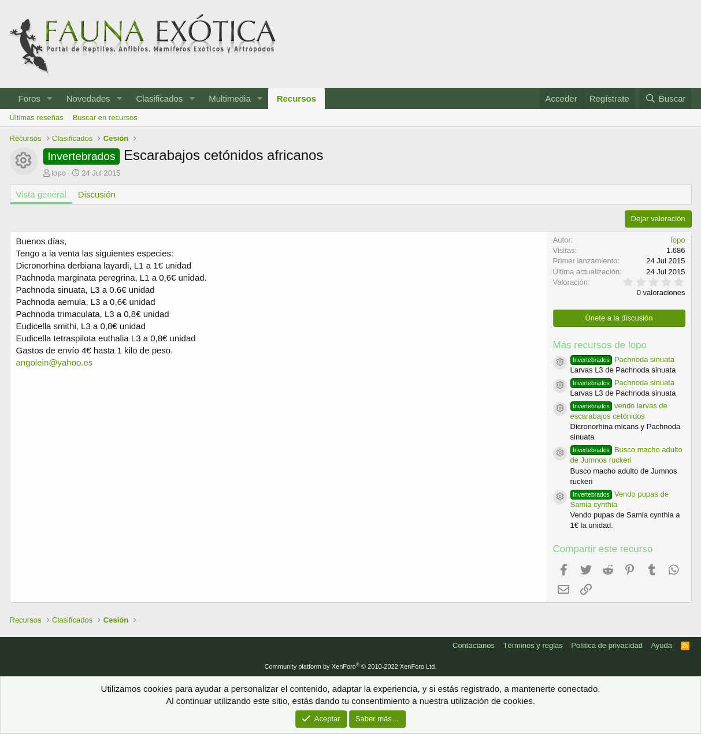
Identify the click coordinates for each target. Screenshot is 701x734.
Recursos (296, 98)
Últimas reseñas (37, 117)
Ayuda (661, 645)
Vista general (41, 194)
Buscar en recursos (105, 117)
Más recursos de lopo (600, 345)
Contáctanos (474, 645)
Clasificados (159, 98)
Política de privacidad (607, 645)
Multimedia (230, 98)
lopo (58, 173)
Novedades (88, 98)
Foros (29, 98)
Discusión (97, 194)
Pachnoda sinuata (622, 359)
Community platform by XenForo (351, 666)
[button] (50, 98)
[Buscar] (665, 98)
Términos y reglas (533, 645)
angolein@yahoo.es (54, 362)
